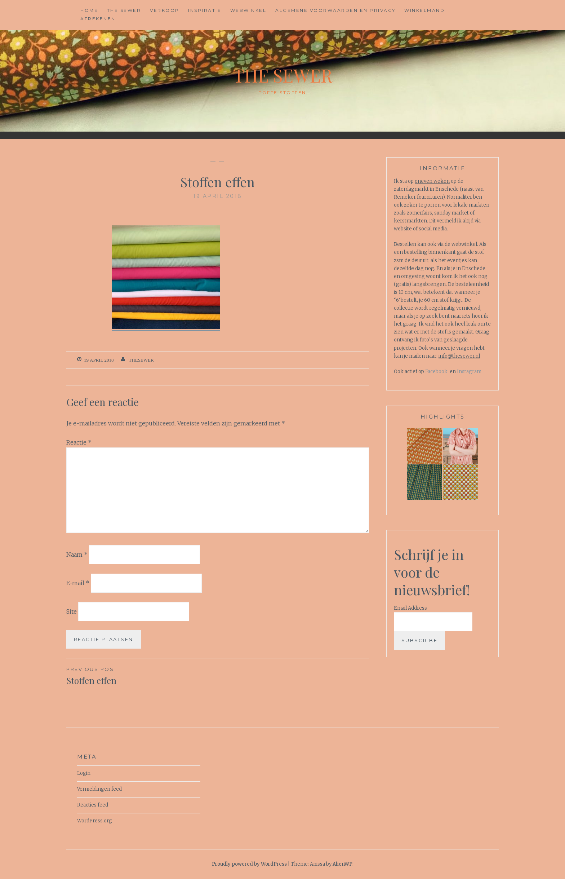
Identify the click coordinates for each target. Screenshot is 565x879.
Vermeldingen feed (99, 789)
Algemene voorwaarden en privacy (335, 10)
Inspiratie (204, 10)
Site (71, 611)
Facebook (436, 371)
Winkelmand (424, 10)
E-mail (77, 583)
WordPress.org (94, 821)
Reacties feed (92, 805)
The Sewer (124, 10)
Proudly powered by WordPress (249, 864)
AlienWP (342, 864)
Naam (77, 554)
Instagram (469, 371)
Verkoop (164, 10)
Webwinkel (248, 10)
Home (89, 10)
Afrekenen (98, 18)
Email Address (410, 608)
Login (83, 773)
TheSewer (141, 360)
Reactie (79, 442)
